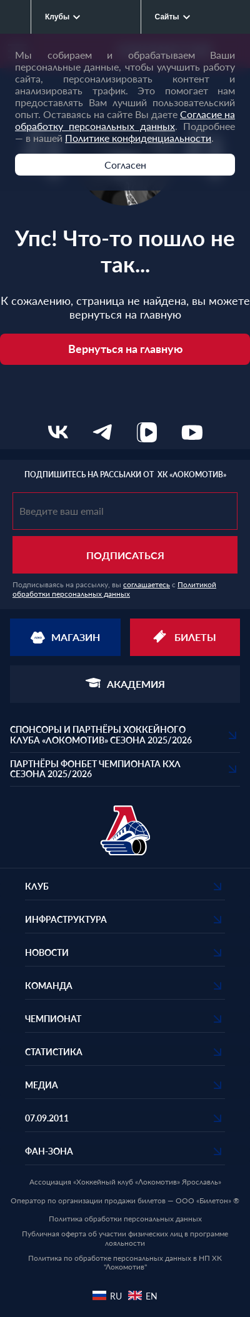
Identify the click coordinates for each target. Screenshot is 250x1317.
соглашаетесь (146, 584)
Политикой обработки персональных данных (114, 589)
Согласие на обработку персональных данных (125, 120)
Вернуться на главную (125, 348)
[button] (125, 735)
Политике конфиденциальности (138, 138)
